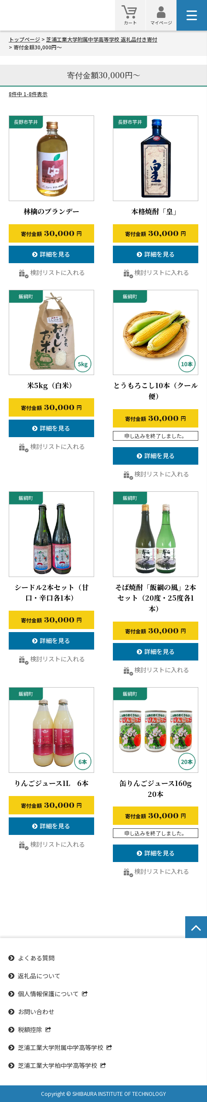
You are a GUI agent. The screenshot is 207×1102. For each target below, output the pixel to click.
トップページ (24, 39)
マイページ (161, 22)
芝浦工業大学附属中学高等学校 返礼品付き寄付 (101, 39)
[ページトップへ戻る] (196, 927)
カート (130, 22)
